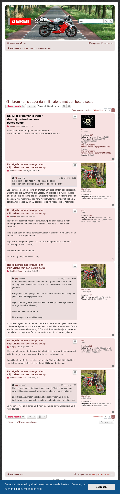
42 (82, 129)
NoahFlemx (85, 189)
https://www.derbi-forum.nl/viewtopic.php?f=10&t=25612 (96, 152)
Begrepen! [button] (101, 487)
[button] (105, 110)
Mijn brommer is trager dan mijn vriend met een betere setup (49, 101)
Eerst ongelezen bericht (81, 110)
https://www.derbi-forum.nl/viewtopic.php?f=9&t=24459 (95, 146)
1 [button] (109, 110)
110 (90, 195)
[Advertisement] (62, 74)
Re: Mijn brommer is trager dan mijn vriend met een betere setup (25, 119)
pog (82, 210)
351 (90, 216)
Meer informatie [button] (33, 488)
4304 (91, 135)
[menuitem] (23, 43)
